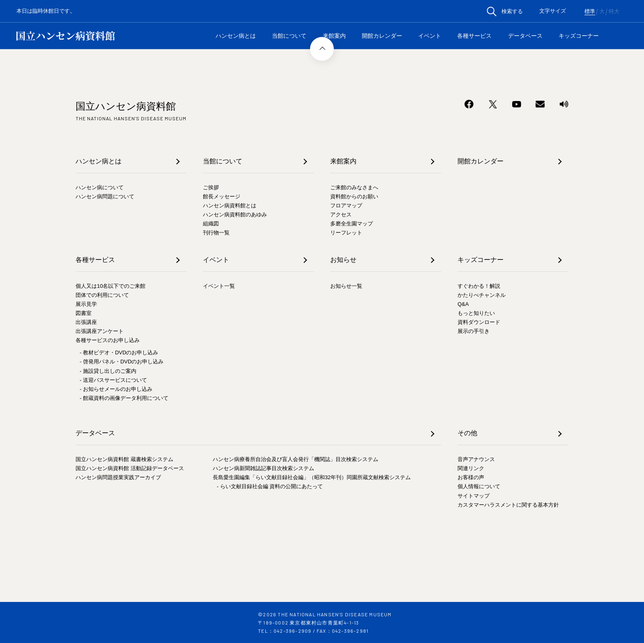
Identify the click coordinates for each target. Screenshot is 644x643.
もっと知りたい (476, 313)
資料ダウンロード (479, 322)
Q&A (463, 304)
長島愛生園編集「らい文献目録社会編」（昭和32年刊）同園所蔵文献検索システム (312, 477)
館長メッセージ (221, 196)
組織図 (211, 223)
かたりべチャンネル (482, 295)
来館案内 (334, 35)
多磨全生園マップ (351, 223)
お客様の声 (471, 477)
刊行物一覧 (216, 233)
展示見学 (86, 304)
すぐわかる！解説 (479, 286)
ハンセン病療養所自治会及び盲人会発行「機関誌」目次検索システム (295, 459)
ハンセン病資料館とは (229, 205)
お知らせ (343, 259)
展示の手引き (474, 331)
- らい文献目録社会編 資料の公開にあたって (270, 486)
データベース (525, 35)
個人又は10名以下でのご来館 (110, 286)
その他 (467, 432)
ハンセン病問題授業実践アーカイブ (118, 477)
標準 (589, 11)
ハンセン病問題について (105, 196)
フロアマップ (346, 205)
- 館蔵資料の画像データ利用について (124, 398)
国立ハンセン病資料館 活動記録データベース (130, 468)
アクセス (341, 214)
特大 (614, 11)
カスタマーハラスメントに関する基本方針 (508, 505)
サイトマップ (474, 496)
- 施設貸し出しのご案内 (108, 371)
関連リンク (471, 468)
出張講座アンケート (100, 331)
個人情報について (479, 486)
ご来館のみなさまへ (354, 187)
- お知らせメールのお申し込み (116, 389)
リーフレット (346, 233)
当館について (289, 35)
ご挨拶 (211, 187)
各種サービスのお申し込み (108, 340)
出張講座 (86, 322)
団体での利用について (102, 295)
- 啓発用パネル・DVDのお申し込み (121, 361)
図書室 (84, 313)
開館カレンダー (382, 35)
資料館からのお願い (354, 196)
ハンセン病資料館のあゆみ (235, 214)
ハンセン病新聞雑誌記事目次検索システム (263, 468)
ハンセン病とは (236, 35)
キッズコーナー (579, 35)
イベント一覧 (219, 286)
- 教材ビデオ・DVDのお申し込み (119, 352)
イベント (429, 35)
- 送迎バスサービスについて (113, 380)
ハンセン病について (100, 187)
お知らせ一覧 (346, 286)
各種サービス (474, 35)
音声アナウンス (476, 459)
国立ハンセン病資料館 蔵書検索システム (124, 459)
